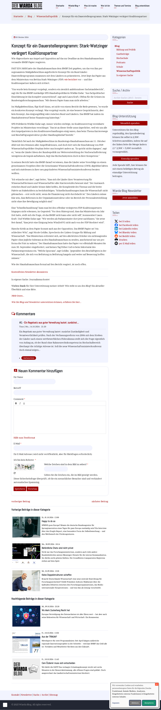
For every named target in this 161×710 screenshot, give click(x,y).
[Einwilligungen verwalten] (5, 705)
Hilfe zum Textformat (24, 437)
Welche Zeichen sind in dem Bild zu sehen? (65, 464)
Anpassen (115, 703)
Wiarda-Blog (74, 5)
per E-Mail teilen (127, 243)
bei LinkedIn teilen (128, 228)
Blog (30, 16)
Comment (19, 399)
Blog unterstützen (142, 5)
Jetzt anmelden (130, 197)
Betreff (17, 388)
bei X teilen (124, 221)
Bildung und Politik (126, 49)
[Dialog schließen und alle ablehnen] (157, 684)
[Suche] (129, 97)
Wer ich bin (105, 5)
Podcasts (120, 62)
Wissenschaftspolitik (47, 16)
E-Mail (17, 443)
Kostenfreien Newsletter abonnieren (29, 272)
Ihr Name (18, 377)
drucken (123, 240)
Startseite (60, 5)
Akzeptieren (149, 703)
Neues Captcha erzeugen (15, 473)
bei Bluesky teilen (127, 232)
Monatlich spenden (129, 123)
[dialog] (135, 695)
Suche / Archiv (40, 695)
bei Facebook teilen (128, 225)
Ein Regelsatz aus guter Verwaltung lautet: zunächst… (51, 322)
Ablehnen (135, 703)
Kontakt (15, 695)
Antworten (28, 358)
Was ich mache (90, 5)
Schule (119, 67)
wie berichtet (70, 79)
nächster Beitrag (100, 501)
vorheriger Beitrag (20, 501)
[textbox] (60, 420)
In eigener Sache (124, 75)
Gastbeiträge (122, 54)
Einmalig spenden (130, 158)
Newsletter (26, 695)
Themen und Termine (122, 5)
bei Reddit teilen (127, 236)
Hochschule (122, 58)
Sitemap (54, 695)
